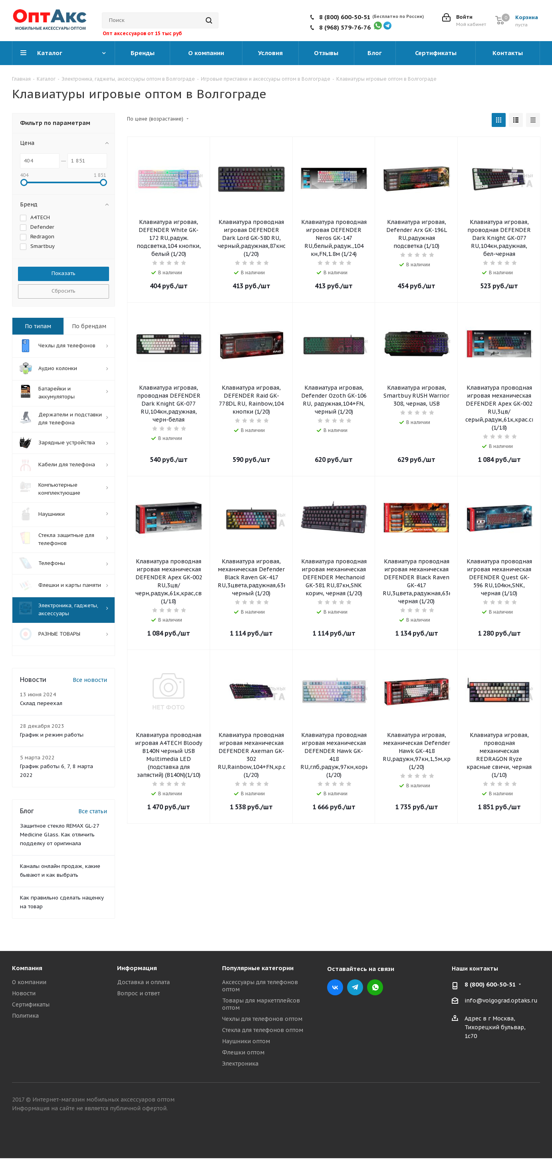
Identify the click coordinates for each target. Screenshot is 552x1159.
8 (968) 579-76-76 (345, 27)
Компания (27, 967)
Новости (24, 993)
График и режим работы (51, 734)
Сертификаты (31, 1004)
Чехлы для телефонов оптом (262, 1018)
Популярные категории (258, 967)
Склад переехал (41, 702)
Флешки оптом (243, 1052)
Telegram (355, 987)
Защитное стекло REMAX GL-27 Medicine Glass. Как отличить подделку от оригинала (59, 834)
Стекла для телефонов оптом (262, 1029)
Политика (25, 1015)
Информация (137, 967)
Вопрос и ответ (138, 993)
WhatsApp (375, 987)
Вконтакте (335, 987)
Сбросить (63, 290)
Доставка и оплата (143, 981)
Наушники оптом (246, 1040)
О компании (29, 981)
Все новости (90, 679)
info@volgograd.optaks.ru (501, 1000)
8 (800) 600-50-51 (345, 17)
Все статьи (92, 810)
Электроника (240, 1063)
